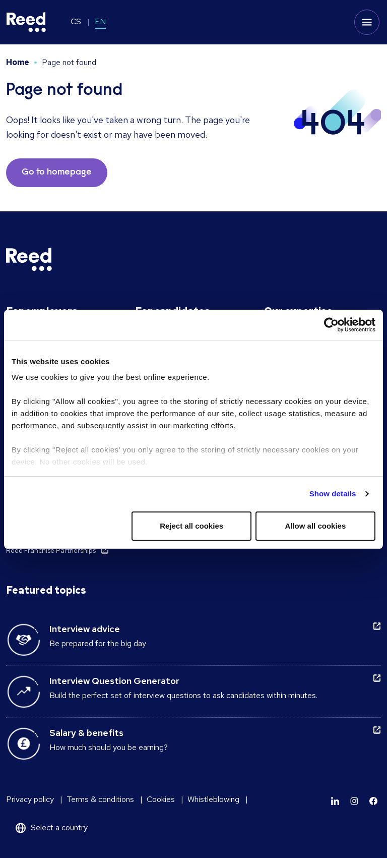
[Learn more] (335, 801)
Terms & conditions (100, 799)
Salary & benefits (86, 732)
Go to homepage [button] (57, 172)
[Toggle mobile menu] (367, 22)
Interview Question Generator (114, 681)
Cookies (161, 799)
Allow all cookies (315, 526)
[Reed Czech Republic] (26, 22)
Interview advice (84, 629)
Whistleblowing (213, 799)
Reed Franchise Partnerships (51, 550)
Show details (332, 493)
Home (17, 62)
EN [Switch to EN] (100, 21)
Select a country (59, 827)
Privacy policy (30, 799)
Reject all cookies (191, 526)
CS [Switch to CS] (76, 21)
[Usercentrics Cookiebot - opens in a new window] (331, 324)
